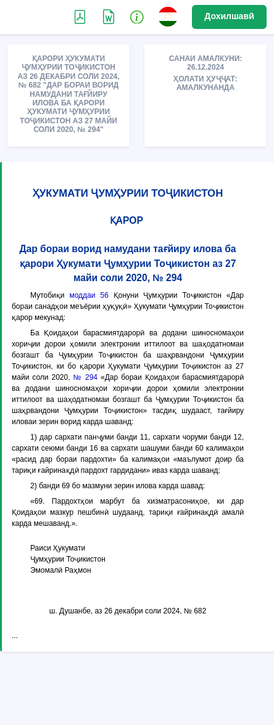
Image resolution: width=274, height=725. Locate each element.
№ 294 (85, 377)
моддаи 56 (88, 295)
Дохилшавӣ (229, 16)
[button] (137, 16)
